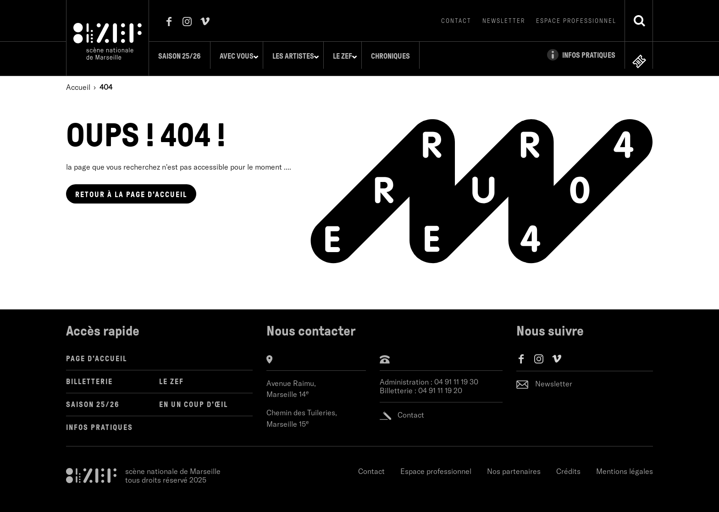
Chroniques (395, 56)
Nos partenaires (514, 464)
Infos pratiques (99, 420)
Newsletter (503, 20)
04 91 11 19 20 (440, 384)
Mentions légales (624, 464)
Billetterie (89, 375)
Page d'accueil (96, 352)
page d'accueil (131, 188)
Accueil (78, 80)
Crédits (568, 464)
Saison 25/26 (184, 56)
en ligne (639, 54)
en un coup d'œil (193, 398)
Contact (456, 20)
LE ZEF (171, 375)
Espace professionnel (576, 20)
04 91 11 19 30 (456, 375)
